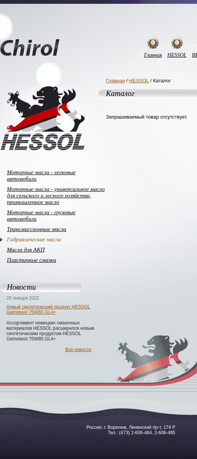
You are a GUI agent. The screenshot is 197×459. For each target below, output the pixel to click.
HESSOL (177, 55)
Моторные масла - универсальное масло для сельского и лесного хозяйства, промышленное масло (56, 195)
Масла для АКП (26, 250)
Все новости (78, 349)
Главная (153, 55)
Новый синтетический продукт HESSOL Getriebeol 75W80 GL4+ (48, 309)
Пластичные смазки (31, 260)
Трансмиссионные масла (36, 229)
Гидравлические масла (34, 239)
